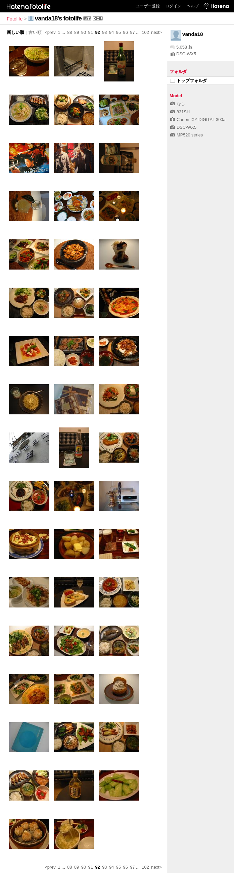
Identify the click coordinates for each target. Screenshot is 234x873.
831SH (180, 111)
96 (125, 32)
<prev (50, 32)
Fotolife (14, 18)
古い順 (35, 32)
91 (90, 32)
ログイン (173, 6)
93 (104, 32)
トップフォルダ (188, 80)
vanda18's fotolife (58, 18)
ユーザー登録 (148, 6)
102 (145, 32)
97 (132, 32)
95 (118, 32)
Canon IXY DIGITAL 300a (198, 119)
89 (76, 32)
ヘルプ (193, 6)
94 (111, 32)
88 (69, 32)
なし (177, 103)
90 (83, 32)
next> (156, 32)
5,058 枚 (182, 47)
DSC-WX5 (183, 53)
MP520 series (186, 134)
